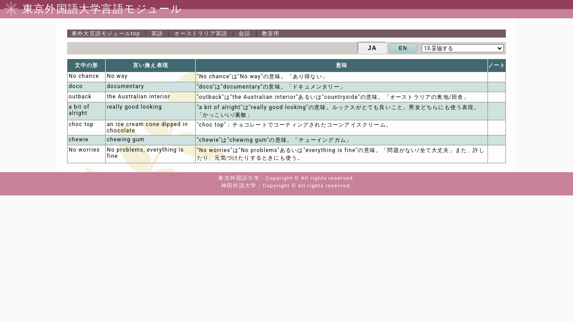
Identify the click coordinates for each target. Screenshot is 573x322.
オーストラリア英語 (200, 33)
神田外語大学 (239, 185)
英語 (157, 33)
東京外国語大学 (238, 178)
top (106, 33)
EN (403, 48)
